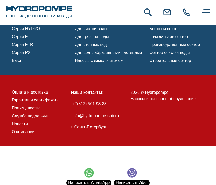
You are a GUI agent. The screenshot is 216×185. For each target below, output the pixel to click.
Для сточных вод (91, 44)
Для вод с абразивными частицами (108, 52)
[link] (39, 12)
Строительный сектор (170, 60)
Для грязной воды (92, 36)
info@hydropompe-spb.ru (96, 116)
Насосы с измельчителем (99, 60)
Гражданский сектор (168, 36)
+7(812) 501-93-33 (90, 103)
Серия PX (21, 52)
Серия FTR (22, 44)
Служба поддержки (30, 116)
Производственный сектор (174, 44)
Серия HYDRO (26, 28)
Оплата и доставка (30, 92)
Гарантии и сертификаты (35, 100)
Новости (20, 124)
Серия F (20, 36)
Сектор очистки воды (169, 52)
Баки (16, 60)
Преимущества (26, 108)
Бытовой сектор (164, 28)
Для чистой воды (91, 28)
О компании (23, 132)
